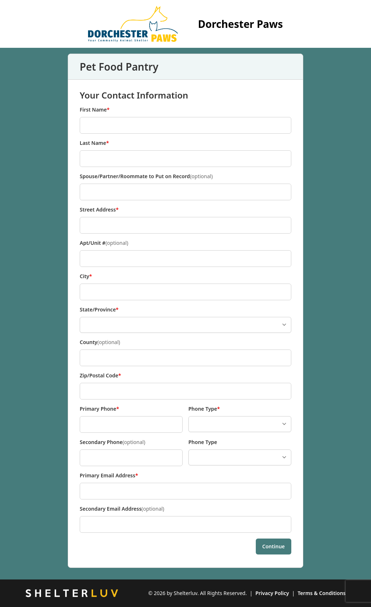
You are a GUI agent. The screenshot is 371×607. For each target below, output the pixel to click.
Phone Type (204, 409)
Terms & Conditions (321, 593)
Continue (273, 546)
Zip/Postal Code (100, 375)
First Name (94, 109)
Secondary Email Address (122, 508)
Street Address (99, 209)
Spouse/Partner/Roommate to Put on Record (146, 176)
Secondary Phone (112, 442)
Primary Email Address (109, 475)
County (100, 342)
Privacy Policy (272, 593)
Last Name (94, 143)
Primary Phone (99, 409)
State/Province (99, 309)
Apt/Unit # (104, 243)
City (92, 276)
